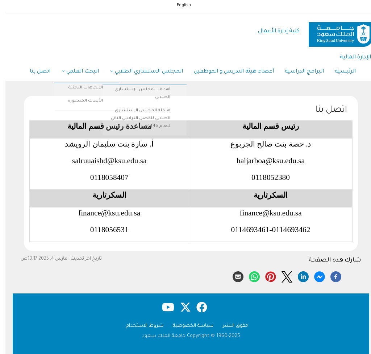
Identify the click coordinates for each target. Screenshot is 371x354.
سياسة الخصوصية (187, 326)
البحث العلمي (75, 72)
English (178, 5)
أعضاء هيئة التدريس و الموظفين (228, 72)
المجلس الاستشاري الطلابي (141, 72)
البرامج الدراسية (298, 72)
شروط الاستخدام (139, 326)
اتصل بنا (34, 72)
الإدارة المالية (350, 57)
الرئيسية (339, 72)
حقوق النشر (230, 326)
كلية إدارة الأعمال (273, 31)
